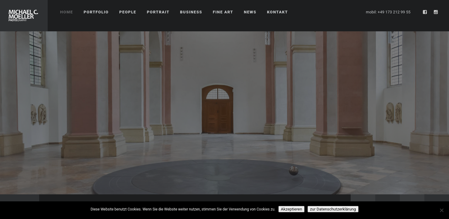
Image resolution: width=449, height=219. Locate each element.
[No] (441, 210)
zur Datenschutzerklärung (333, 209)
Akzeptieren (291, 209)
